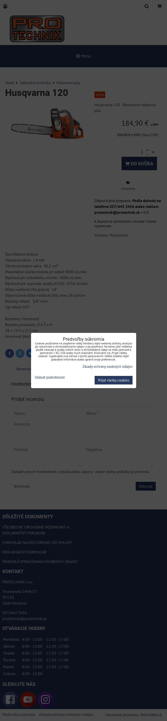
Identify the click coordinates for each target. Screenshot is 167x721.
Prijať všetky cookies (113, 380)
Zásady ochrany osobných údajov (107, 366)
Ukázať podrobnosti (50, 377)
